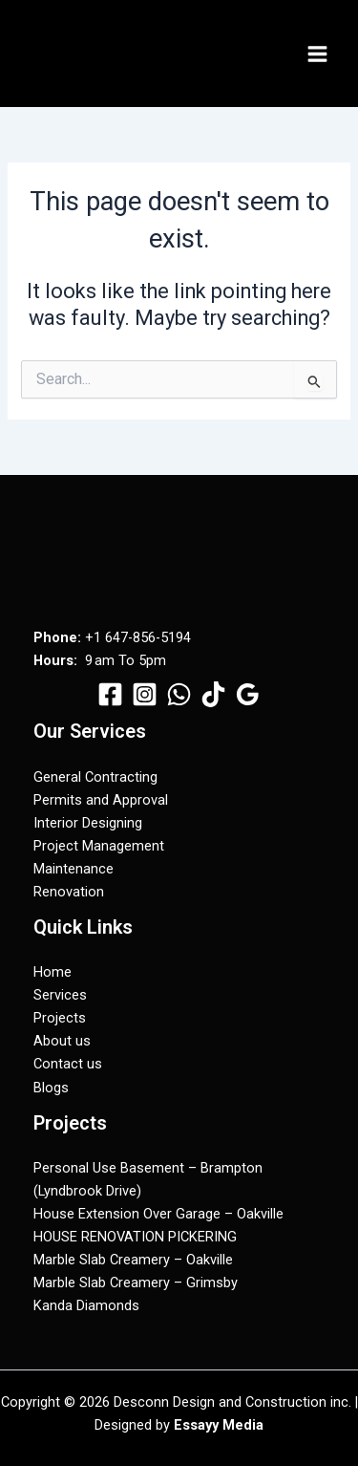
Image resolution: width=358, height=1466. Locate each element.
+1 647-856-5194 (138, 637)
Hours (53, 660)
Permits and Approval (100, 799)
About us (62, 1040)
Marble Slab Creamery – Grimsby (135, 1282)
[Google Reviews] (248, 694)
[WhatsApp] (179, 694)
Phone (55, 637)
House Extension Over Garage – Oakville (158, 1213)
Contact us (67, 1063)
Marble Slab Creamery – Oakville (133, 1259)
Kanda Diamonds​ (86, 1305)
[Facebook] (110, 694)
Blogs (51, 1087)
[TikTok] (213, 694)
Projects (59, 1017)
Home (52, 972)
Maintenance (73, 868)
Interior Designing (87, 822)
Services (60, 994)
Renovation (68, 891)
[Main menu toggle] (317, 53)
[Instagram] (145, 694)
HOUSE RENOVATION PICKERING (135, 1236)
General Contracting (95, 777)
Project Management (98, 845)
